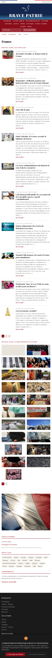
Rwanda (37, 560)
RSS (3, 2)
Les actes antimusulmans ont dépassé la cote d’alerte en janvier (32, 166)
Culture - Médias (18, 21)
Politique (30, 23)
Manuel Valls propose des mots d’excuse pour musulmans (33, 256)
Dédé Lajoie (29, 281)
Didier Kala (32, 78)
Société (23, 26)
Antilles (27, 563)
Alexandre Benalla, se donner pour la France (31, 54)
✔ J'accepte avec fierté (15, 654)
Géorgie (23, 557)
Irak (19, 560)
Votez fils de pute (23, 109)
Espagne (5, 560)
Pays (19, 34)
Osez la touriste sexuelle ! (26, 311)
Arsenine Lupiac (32, 51)
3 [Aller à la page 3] (9, 336)
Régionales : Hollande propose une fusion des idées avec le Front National (32, 81)
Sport (29, 26)
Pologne (30, 557)
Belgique (19, 566)
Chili (34, 566)
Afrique (16, 557)
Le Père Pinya (6, 542)
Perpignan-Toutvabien (9, 544)
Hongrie (34, 563)
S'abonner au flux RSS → (10, 582)
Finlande (11, 566)
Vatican (20, 563)
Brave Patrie (26, 15)
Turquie (42, 563)
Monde (22, 23)
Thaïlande (27, 566)
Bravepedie (12, 34)
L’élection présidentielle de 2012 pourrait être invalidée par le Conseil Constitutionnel (33, 196)
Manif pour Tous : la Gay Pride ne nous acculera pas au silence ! (32, 285)
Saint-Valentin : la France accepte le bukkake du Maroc (31, 137)
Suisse (40, 566)
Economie (45, 21)
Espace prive (46, 2)
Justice (16, 23)
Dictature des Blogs (33, 21)
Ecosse (13, 560)
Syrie (45, 557)
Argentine (39, 557)
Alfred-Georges (32, 192)
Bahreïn (24, 560)
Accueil (4, 34)
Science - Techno (41, 23)
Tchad (4, 566)
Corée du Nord (7, 557)
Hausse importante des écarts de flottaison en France (30, 227)
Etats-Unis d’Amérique (9, 563)
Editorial (8, 23)
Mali (31, 560)
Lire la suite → (20, 72)
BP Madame (7, 21)
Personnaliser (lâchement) (37, 654)
